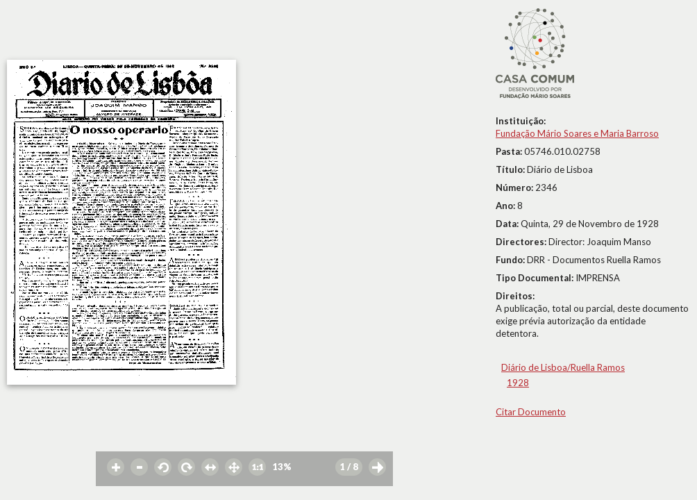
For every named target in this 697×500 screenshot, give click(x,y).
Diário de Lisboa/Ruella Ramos (563, 367)
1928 (518, 382)
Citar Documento (531, 411)
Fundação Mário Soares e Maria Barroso (577, 133)
